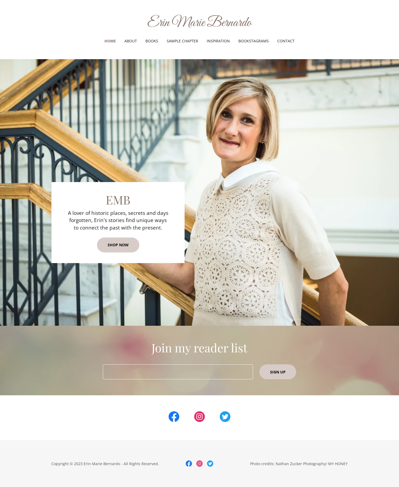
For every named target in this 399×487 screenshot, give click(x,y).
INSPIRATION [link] (218, 40)
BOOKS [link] (151, 40)
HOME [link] (110, 40)
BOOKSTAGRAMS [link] (253, 40)
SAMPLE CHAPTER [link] (182, 40)
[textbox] (178, 371)
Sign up (278, 372)
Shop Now (118, 244)
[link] (199, 24)
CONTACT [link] (286, 40)
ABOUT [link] (130, 40)
